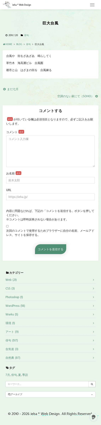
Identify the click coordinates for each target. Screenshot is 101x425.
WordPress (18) (15, 306)
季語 (25, 375)
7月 (8, 375)
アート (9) (12, 332)
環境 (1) (10, 323)
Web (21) (11, 280)
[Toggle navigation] (92, 4)
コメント (15, 132)
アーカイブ (15, 394)
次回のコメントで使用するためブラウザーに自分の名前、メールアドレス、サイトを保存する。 (50, 233)
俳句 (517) (12, 340)
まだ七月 (10, 89)
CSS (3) (10, 288)
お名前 (13, 173)
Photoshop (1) (14, 297)
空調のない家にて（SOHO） (77, 96)
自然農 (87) (13, 358)
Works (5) (12, 314)
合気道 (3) (12, 349)
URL (8, 190)
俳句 (26, 35)
